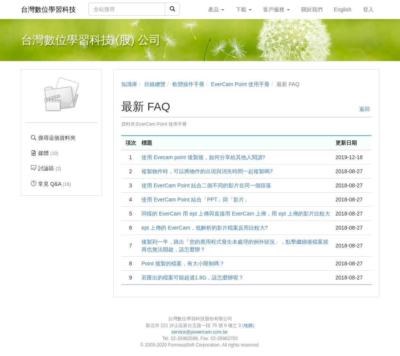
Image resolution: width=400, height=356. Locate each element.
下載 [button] (244, 9)
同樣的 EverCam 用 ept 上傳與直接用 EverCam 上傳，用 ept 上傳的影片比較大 (235, 214)
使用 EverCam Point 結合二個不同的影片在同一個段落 (206, 185)
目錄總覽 (154, 84)
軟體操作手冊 (188, 84)
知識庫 (129, 84)
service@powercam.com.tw (200, 332)
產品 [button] (216, 9)
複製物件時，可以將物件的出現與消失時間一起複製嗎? (207, 171)
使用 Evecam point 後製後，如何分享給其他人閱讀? (203, 157)
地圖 (248, 325)
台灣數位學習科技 (48, 9)
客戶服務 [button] (276, 9)
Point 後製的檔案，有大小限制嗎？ (183, 263)
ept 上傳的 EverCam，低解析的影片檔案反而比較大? (204, 228)
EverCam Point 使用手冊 (240, 84)
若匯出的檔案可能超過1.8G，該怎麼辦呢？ (192, 278)
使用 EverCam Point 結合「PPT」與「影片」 (195, 199)
